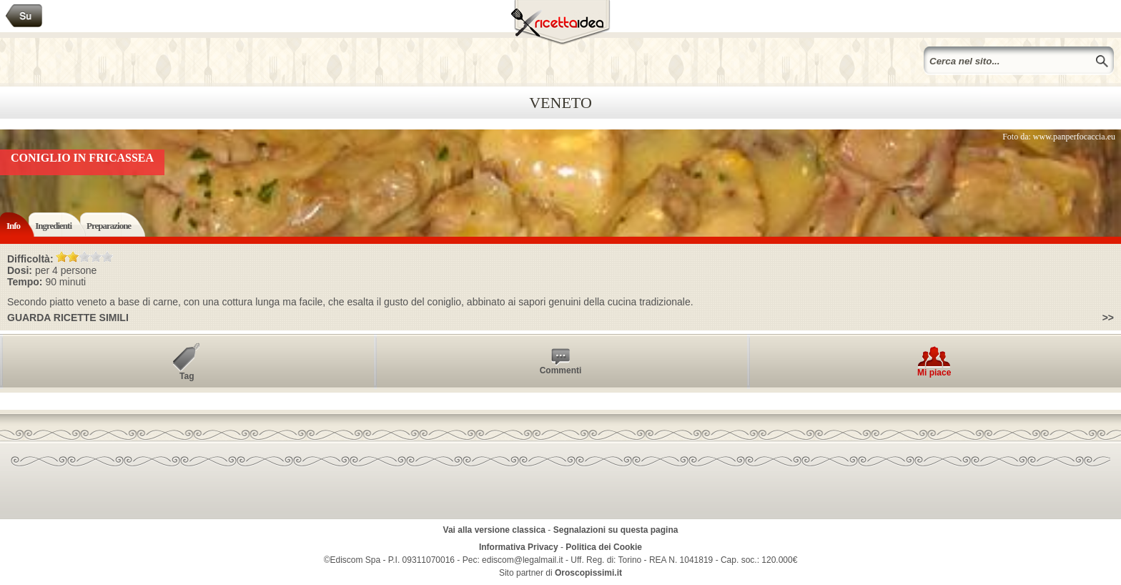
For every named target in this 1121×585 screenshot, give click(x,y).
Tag (186, 376)
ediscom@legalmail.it (522, 560)
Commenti (561, 370)
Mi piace (934, 373)
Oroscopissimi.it (588, 573)
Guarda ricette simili (68, 317)
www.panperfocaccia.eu (1074, 137)
